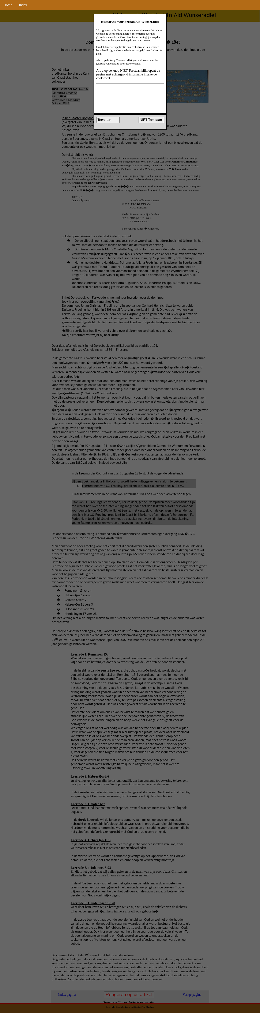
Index (23, 5)
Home (7, 5)
